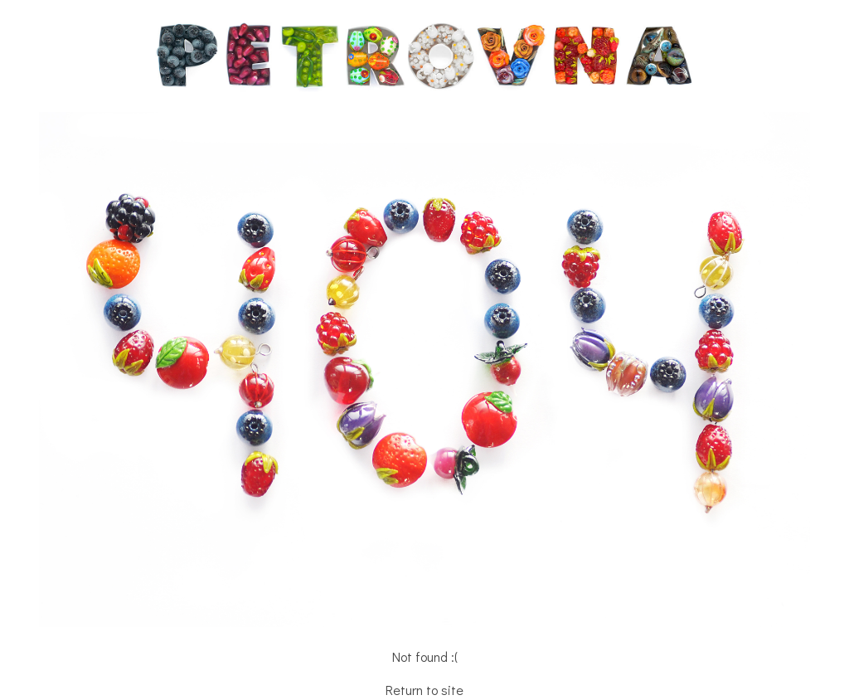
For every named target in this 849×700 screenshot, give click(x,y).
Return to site (424, 689)
